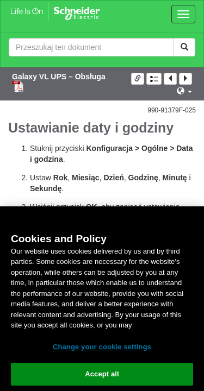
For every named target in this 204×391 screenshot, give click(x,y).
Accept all (102, 374)
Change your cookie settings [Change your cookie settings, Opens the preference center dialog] (102, 347)
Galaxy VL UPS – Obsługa (59, 76)
